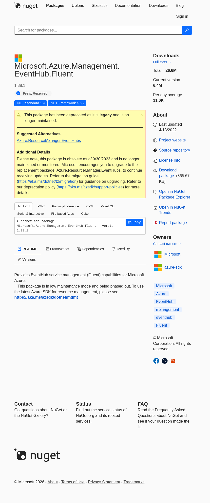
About (53, 482)
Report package (173, 223)
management (167, 309)
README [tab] (27, 248)
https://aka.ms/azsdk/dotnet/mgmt (46, 297)
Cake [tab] (85, 213)
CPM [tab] (89, 206)
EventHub (164, 302)
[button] (80, 118)
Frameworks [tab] (57, 248)
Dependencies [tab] (90, 248)
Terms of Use (72, 482)
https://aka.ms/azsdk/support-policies (90, 187)
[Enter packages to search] (98, 30)
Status (83, 404)
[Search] (187, 30)
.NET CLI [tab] (23, 206)
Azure (161, 294)
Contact (23, 404)
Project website (172, 140)
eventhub (164, 317)
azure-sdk (173, 267)
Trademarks (134, 482)
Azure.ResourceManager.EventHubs (49, 140)
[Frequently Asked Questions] (143, 404)
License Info (169, 160)
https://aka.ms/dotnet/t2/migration (47, 181)
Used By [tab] (121, 248)
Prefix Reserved (35, 93)
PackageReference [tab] (65, 206)
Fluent (161, 325)
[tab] (55, 5)
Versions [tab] (27, 259)
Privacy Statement (104, 482)
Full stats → (162, 62)
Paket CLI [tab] (108, 206)
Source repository (174, 150)
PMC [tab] (41, 206)
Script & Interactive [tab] (30, 213)
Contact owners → (167, 244)
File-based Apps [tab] (62, 213)
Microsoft (172, 254)
